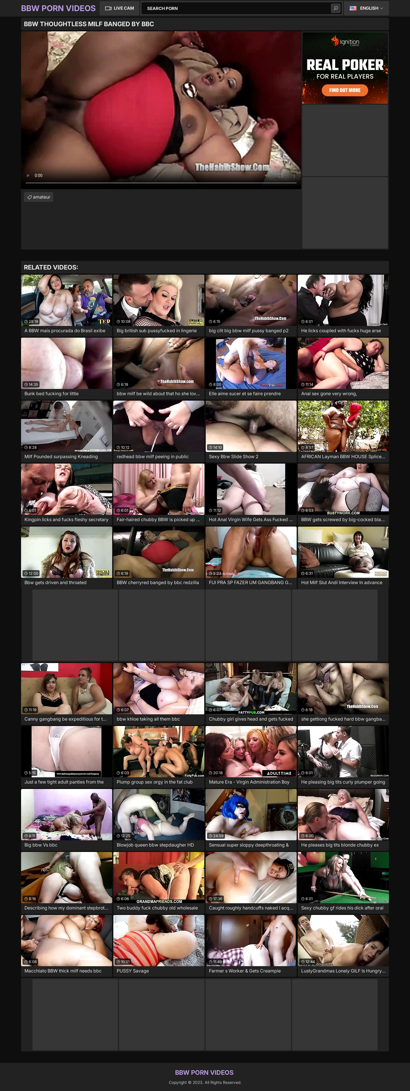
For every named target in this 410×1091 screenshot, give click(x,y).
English (369, 8)
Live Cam (124, 8)
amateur (41, 197)
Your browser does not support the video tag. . (161, 110)
